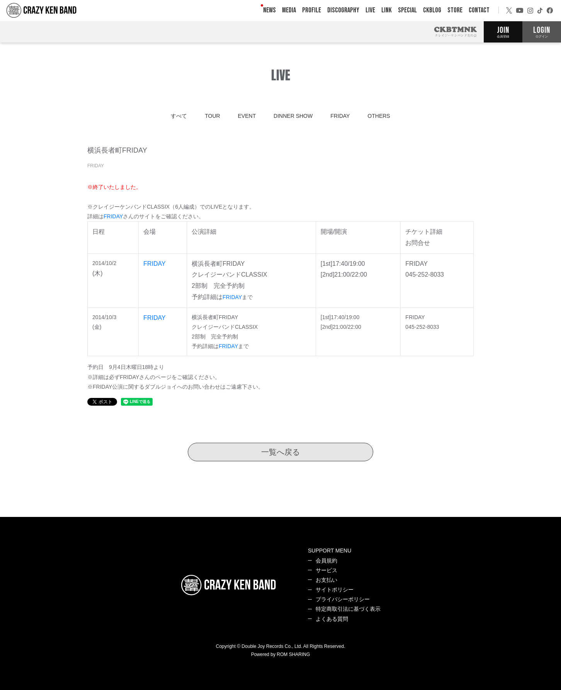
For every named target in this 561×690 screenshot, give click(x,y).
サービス (326, 570)
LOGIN (541, 31)
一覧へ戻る (280, 452)
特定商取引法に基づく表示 (348, 609)
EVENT (247, 116)
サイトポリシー (335, 589)
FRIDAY (340, 116)
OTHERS (378, 116)
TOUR (212, 116)
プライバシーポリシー (343, 599)
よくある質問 (332, 619)
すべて (179, 116)
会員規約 (326, 560)
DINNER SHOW (293, 116)
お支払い (326, 580)
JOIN (503, 31)
